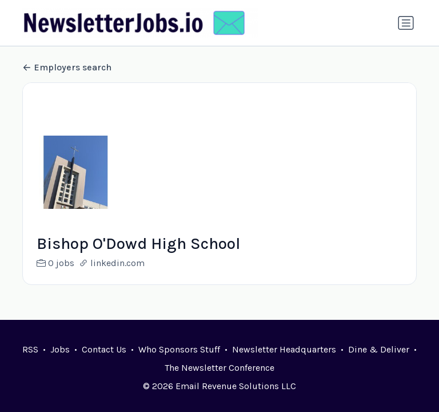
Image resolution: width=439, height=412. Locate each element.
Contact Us (104, 349)
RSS (30, 349)
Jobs (60, 349)
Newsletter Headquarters (284, 349)
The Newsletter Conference (219, 367)
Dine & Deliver (378, 349)
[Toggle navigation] (406, 23)
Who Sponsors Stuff (179, 349)
